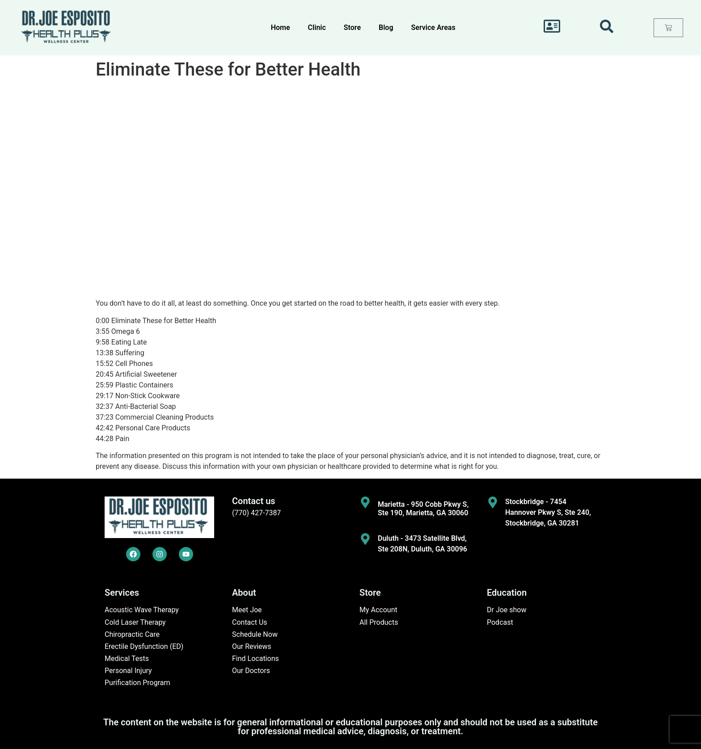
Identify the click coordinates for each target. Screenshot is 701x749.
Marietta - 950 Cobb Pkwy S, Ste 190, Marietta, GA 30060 (423, 508)
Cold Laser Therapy (135, 622)
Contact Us (249, 622)
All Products (378, 622)
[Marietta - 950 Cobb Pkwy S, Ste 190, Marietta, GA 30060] (365, 502)
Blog (386, 27)
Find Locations (255, 658)
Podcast (500, 622)
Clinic (317, 27)
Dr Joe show (507, 610)
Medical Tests (127, 658)
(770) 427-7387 (256, 513)
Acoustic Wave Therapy (142, 610)
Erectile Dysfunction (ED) (144, 646)
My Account (378, 610)
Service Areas (433, 27)
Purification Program (137, 682)
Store (352, 27)
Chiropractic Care (132, 634)
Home (280, 27)
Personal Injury (128, 670)
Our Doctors (251, 670)
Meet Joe (247, 610)
